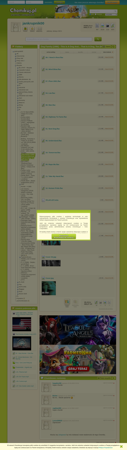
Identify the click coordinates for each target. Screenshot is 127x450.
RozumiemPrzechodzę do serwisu (64, 236)
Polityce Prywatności (106, 447)
